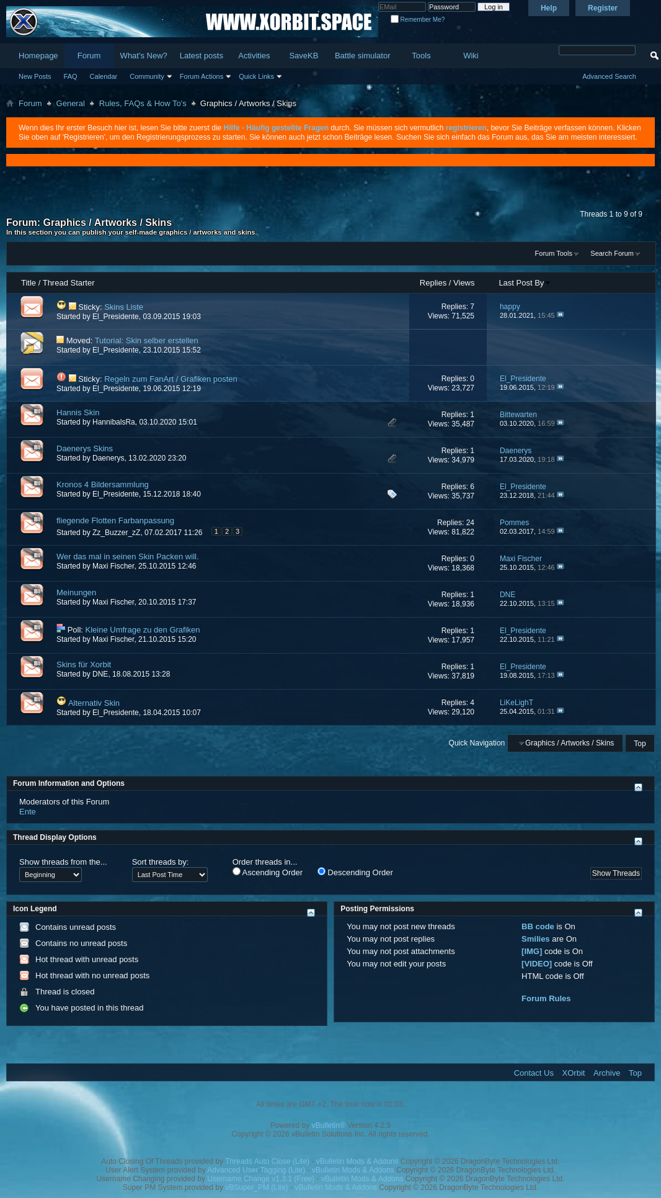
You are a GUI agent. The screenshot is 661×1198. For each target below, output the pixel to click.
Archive (606, 1073)
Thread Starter (69, 282)
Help (549, 8)
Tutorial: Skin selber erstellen (146, 340)
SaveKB (303, 55)
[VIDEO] (536, 963)
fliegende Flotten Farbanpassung (115, 520)
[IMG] (531, 951)
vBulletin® (328, 1125)
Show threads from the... (63, 862)
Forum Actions (201, 76)
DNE (100, 674)
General (70, 103)
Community (147, 76)
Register (603, 8)
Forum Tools (553, 253)
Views (463, 282)
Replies (433, 282)
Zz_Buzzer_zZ (116, 532)
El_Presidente (115, 316)
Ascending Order (268, 872)
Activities (254, 55)
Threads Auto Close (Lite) (267, 1161)
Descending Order (355, 872)
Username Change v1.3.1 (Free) (260, 1178)
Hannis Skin (77, 412)
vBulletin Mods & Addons (357, 1161)
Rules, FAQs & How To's (143, 103)
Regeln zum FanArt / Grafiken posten (170, 379)
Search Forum (612, 253)
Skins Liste (123, 307)
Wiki (471, 55)
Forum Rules (545, 998)
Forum (89, 55)
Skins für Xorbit (83, 664)
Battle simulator (363, 55)
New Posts (35, 76)
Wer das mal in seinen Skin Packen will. (127, 556)
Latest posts (201, 55)
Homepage (38, 55)
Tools (421, 55)
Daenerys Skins (84, 448)
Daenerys (108, 458)
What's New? (143, 55)
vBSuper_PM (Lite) (256, 1187)
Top (639, 743)
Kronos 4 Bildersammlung (102, 484)
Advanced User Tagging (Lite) (256, 1170)
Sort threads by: (160, 862)
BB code (537, 926)
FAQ (71, 76)
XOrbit (573, 1073)
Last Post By (525, 282)
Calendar (104, 76)
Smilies (535, 939)
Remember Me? (418, 19)
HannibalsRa (113, 422)
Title (28, 282)
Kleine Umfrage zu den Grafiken (143, 629)
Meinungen (76, 592)
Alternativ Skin (94, 703)
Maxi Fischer (113, 566)
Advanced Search (609, 76)
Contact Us (534, 1073)
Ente (27, 811)
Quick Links (256, 76)
